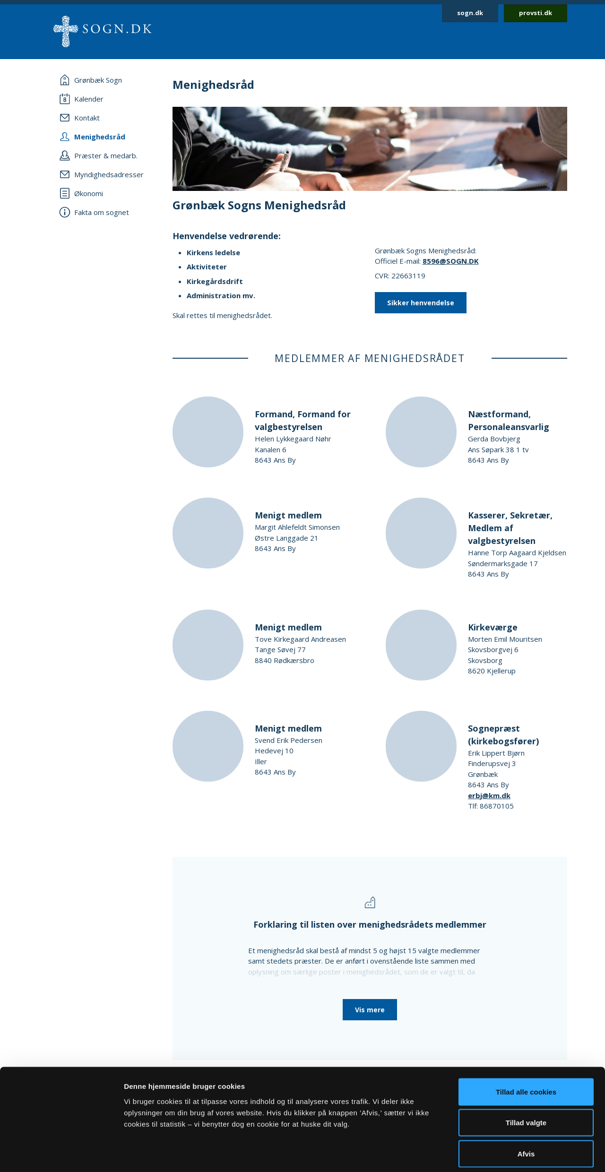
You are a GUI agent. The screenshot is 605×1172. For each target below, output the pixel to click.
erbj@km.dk (489, 795)
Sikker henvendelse (420, 302)
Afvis (526, 1110)
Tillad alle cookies (526, 1048)
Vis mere (370, 1009)
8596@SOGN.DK (451, 261)
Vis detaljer (491, 1153)
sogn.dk (470, 13)
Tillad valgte (526, 1079)
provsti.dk (535, 13)
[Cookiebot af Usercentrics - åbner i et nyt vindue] (61, 1153)
